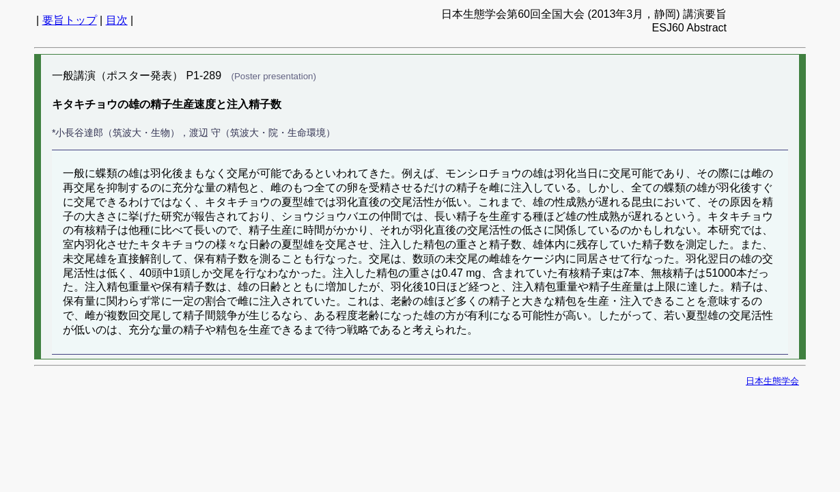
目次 (117, 20)
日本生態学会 (772, 381)
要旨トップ (69, 20)
